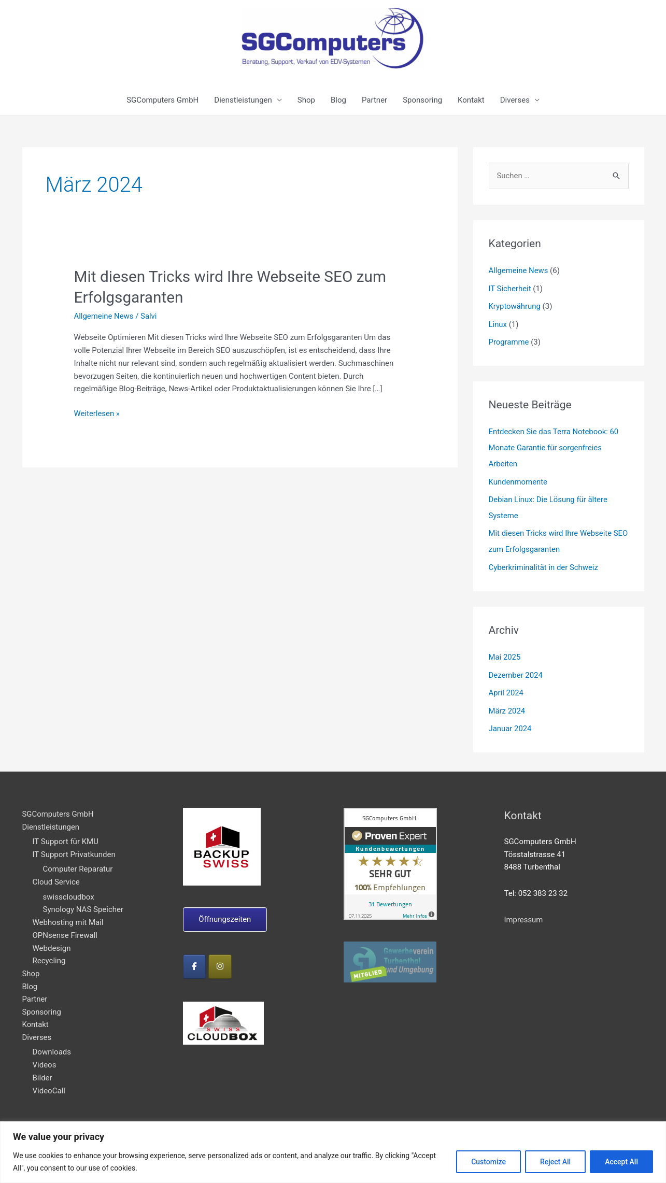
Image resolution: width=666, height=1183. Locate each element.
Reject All (555, 1162)
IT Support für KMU (65, 834)
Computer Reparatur (78, 861)
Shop (306, 100)
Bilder (42, 1071)
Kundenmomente (518, 478)
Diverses (515, 100)
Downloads (52, 1045)
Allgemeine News (104, 315)
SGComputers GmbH (162, 100)
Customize (488, 1162)
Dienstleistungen (243, 100)
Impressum (523, 912)
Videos (44, 1058)
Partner (374, 100)
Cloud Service (56, 874)
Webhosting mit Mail (68, 915)
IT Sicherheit (510, 288)
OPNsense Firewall (65, 928)
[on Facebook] (194, 959)
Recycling (49, 953)
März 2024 (507, 704)
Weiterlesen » (97, 411)
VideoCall (49, 1084)
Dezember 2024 (516, 669)
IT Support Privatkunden (74, 847)
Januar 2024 (510, 721)
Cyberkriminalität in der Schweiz (544, 562)
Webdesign (52, 941)
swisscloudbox (68, 889)
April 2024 (506, 686)
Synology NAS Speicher (83, 902)
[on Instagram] (220, 959)
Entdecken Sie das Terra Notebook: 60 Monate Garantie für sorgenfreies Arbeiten (554, 445)
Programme (509, 340)
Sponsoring (422, 100)
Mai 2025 (505, 651)
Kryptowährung (515, 305)
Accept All (621, 1162)
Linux (498, 323)
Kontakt (471, 100)
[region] (333, 1152)
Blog (338, 100)
